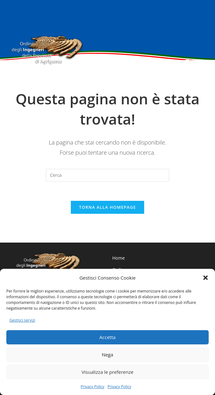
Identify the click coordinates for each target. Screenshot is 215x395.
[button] (205, 278)
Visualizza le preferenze (107, 372)
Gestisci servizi (22, 320)
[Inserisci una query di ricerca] (107, 175)
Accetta (107, 337)
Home (118, 258)
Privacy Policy (92, 386)
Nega (107, 354)
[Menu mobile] (195, 61)
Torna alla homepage (107, 207)
